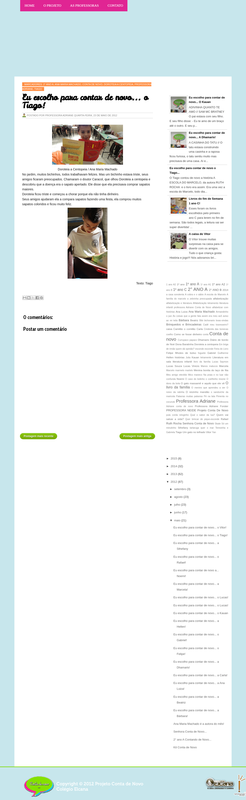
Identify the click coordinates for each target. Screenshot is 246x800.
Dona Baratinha (184, 344)
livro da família (202, 362)
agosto (179, 497)
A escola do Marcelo (215, 294)
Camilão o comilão (184, 328)
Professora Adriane (195, 401)
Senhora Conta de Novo (198, 423)
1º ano (181, 284)
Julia (188, 357)
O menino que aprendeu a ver (208, 387)
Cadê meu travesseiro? (215, 324)
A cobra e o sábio (194, 294)
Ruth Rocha (174, 423)
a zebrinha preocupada (199, 299)
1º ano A (192, 284)
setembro (180, 489)
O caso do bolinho (195, 379)
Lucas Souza (174, 366)
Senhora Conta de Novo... (190, 731)
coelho (169, 334)
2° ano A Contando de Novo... (192, 739)
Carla (200, 328)
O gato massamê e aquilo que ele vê (203, 383)
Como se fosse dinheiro (188, 334)
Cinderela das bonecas (216, 329)
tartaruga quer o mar (202, 428)
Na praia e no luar (213, 375)
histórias (180, 357)
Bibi (201, 320)
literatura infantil (182, 361)
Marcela (223, 366)
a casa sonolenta (175, 294)
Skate (218, 423)
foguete (202, 353)
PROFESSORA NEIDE (181, 410)
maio (177, 520)
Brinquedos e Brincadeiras (183, 324)
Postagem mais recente (38, 436)
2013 (174, 474)
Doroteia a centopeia (206, 344)
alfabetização (220, 298)
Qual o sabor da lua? (202, 415)
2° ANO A (197, 289)
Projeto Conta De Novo (212, 410)
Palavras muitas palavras (189, 396)
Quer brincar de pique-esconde (202, 419)
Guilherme (223, 353)
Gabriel (211, 352)
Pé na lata (209, 396)
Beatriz (194, 320)
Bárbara (184, 320)
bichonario (209, 320)
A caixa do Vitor (200, 234)
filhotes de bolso (185, 352)
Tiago (38, 89)
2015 (174, 458)
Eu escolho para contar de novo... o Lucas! (200, 597)
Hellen (170, 357)
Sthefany (183, 427)
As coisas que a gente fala (187, 316)
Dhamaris (203, 339)
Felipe (169, 352)
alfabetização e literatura (179, 303)
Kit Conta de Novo (185, 747)
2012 (174, 481)
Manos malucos (209, 366)
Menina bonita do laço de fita (211, 370)
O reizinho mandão (197, 391)
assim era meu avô (212, 316)
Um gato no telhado (194, 432)
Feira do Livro (221, 349)
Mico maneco (195, 375)
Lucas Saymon (220, 362)
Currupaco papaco (187, 340)
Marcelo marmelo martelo (179, 370)
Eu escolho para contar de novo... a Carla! (200, 675)
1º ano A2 (218, 284)
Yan (214, 432)
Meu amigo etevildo (176, 375)
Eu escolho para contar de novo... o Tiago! (200, 535)
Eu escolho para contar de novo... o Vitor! (199, 527)
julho (177, 504)
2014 (225, 289)
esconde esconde (204, 349)
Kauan (195, 357)
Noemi (180, 378)
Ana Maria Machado (201, 311)
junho (178, 512)
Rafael (224, 419)
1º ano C (180, 290)
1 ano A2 (171, 284)
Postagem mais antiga (137, 436)
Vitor (208, 432)
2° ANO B (215, 290)
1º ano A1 (206, 284)
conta (205, 334)
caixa (169, 328)
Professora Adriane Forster (211, 406)
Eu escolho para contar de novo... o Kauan (200, 613)
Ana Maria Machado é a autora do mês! (198, 723)
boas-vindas (222, 320)
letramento (205, 357)
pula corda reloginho (177, 415)
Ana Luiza (181, 311)
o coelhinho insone (216, 379)
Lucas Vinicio (191, 366)
